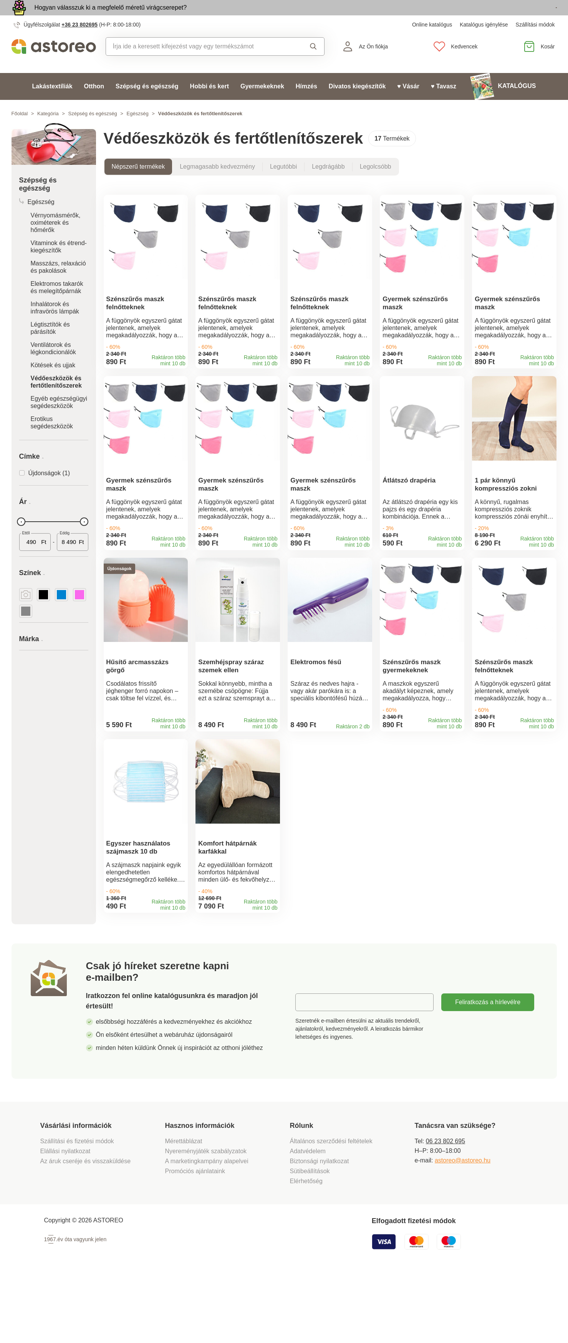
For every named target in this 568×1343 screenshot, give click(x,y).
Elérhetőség (306, 1247)
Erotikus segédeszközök (52, 440)
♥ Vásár (408, 104)
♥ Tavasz (443, 104)
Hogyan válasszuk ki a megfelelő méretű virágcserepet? (111, 16)
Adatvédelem (308, 1217)
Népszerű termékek (138, 184)
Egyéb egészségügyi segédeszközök (59, 420)
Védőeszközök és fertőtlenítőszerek (56, 399)
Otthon (94, 104)
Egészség (138, 131)
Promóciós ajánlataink (195, 1237)
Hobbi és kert (209, 104)
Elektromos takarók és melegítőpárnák (57, 305)
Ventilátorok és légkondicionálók (53, 366)
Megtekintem (513, 16)
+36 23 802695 (79, 42)
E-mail (309, 1068)
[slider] (21, 539)
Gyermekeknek (262, 104)
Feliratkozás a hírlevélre (487, 1068)
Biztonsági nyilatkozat (319, 1227)
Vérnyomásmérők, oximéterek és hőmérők (56, 240)
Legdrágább (328, 184)
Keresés (313, 64)
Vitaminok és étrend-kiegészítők (59, 264)
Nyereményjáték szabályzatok (206, 1217)
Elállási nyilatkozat (65, 1217)
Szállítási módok (535, 42)
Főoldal (20, 131)
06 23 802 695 (445, 1207)
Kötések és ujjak (53, 383)
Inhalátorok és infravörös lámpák (55, 325)
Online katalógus (432, 42)
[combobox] (198, 64)
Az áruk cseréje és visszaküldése (85, 1227)
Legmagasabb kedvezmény (217, 184)
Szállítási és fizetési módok (78, 1207)
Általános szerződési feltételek (331, 1207)
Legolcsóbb (375, 184)
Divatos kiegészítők (357, 104)
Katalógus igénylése (484, 42)
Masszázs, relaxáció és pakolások (58, 285)
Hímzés (306, 104)
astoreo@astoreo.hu (462, 1227)
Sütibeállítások (310, 1237)
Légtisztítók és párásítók (50, 346)
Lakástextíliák (52, 104)
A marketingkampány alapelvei (206, 1227)
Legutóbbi (283, 184)
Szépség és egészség (147, 104)
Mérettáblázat (183, 1207)
